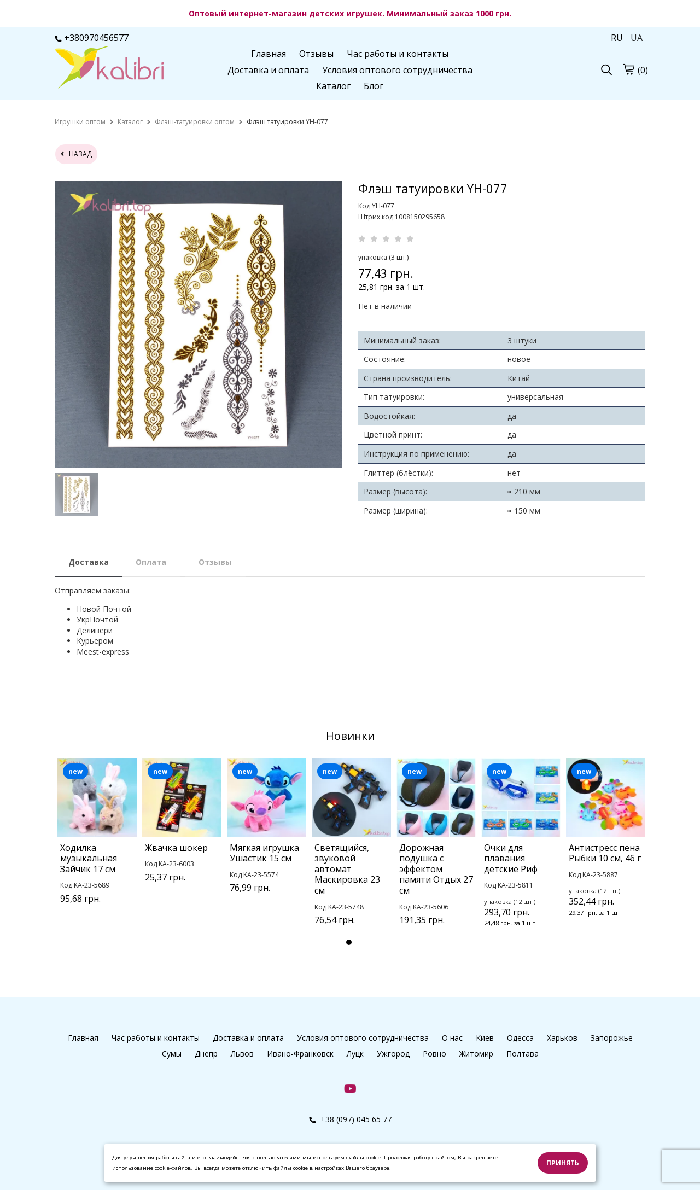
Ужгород (393, 1053)
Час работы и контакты (397, 54)
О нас (452, 1037)
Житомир (476, 1053)
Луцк (355, 1053)
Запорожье (612, 1037)
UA (637, 38)
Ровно (434, 1053)
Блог (373, 86)
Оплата (151, 562)
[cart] (628, 68)
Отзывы (316, 54)
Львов (242, 1053)
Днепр (206, 1053)
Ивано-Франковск (300, 1053)
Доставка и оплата (268, 70)
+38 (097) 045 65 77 (350, 1119)
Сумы (172, 1053)
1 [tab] (349, 942)
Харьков (562, 1037)
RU (617, 38)
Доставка (88, 562)
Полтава (522, 1053)
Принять (562, 1163)
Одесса (520, 1037)
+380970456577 (92, 38)
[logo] (109, 68)
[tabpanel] (97, 845)
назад (76, 154)
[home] (80, 121)
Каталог (333, 86)
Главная (268, 54)
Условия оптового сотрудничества (397, 70)
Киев (485, 1037)
